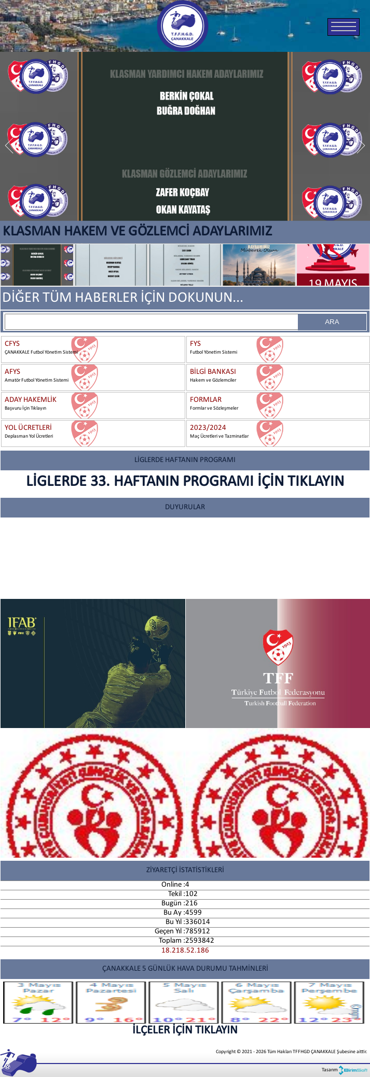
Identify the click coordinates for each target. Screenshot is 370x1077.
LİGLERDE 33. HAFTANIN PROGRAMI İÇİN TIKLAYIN (185, 481)
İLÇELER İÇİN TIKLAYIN (185, 1009)
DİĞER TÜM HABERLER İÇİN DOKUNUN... (122, 298)
